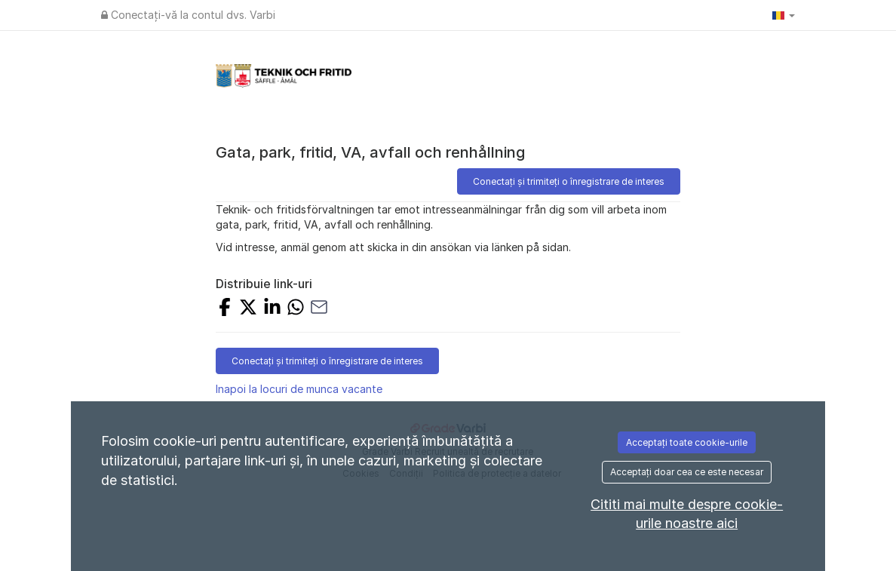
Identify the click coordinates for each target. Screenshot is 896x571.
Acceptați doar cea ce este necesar (686, 471)
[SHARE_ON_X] (248, 308)
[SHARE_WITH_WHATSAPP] (296, 308)
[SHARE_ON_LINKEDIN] (272, 308)
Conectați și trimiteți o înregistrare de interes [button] (568, 181)
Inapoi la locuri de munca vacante (299, 388)
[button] (783, 15)
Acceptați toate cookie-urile (686, 442)
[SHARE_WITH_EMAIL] (319, 308)
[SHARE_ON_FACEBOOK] (225, 308)
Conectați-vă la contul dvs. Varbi (188, 14)
